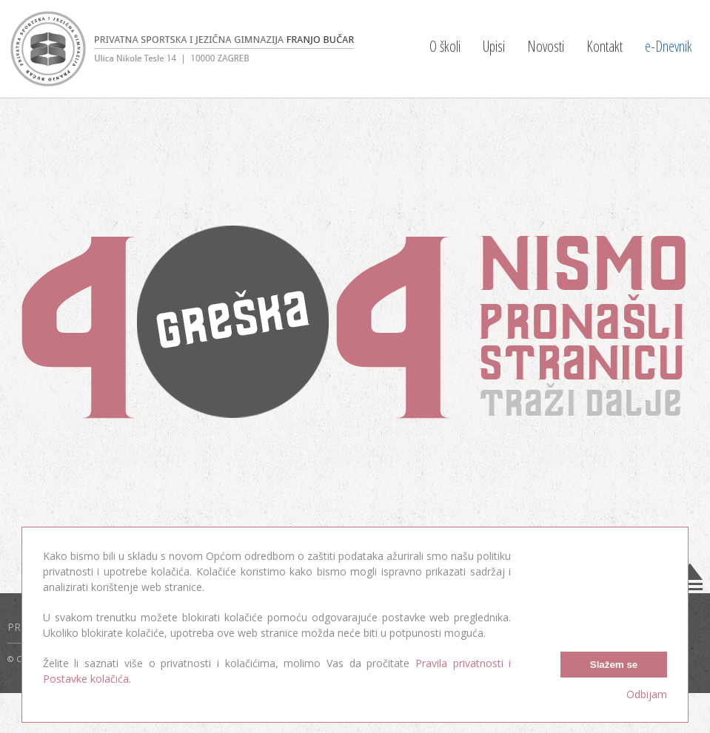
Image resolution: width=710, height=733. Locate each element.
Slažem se (613, 664)
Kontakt (604, 46)
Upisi (494, 46)
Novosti (545, 46)
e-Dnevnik (668, 46)
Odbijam (646, 694)
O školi (445, 46)
